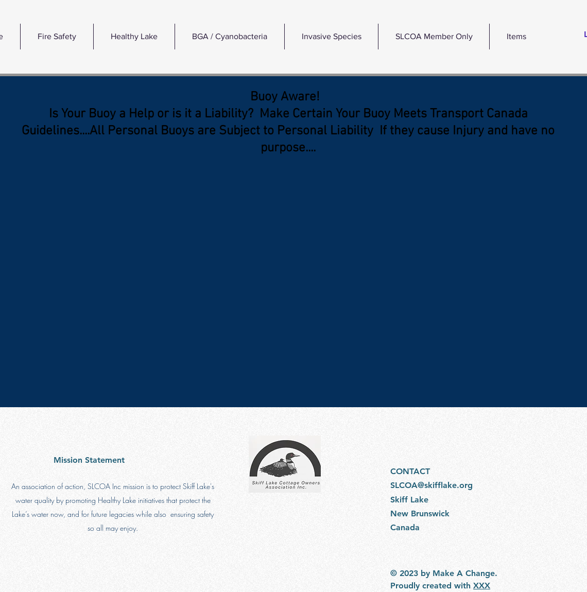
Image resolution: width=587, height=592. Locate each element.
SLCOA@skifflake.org (431, 485)
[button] (134, 36)
